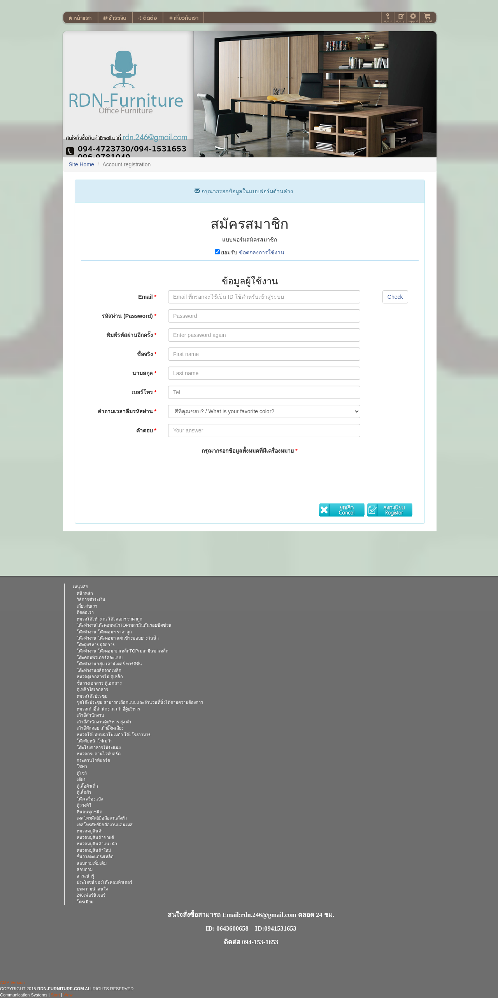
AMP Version (12, 982)
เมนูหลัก (80, 586)
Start (55, 995)
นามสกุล (144, 373)
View (68, 995)
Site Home (81, 164)
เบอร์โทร (144, 392)
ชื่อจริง (146, 354)
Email (147, 297)
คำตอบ (146, 430)
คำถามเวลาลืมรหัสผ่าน (127, 411)
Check (395, 297)
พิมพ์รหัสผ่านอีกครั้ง (131, 335)
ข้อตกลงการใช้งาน (261, 252)
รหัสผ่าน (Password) (129, 316)
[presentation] (227, 473)
